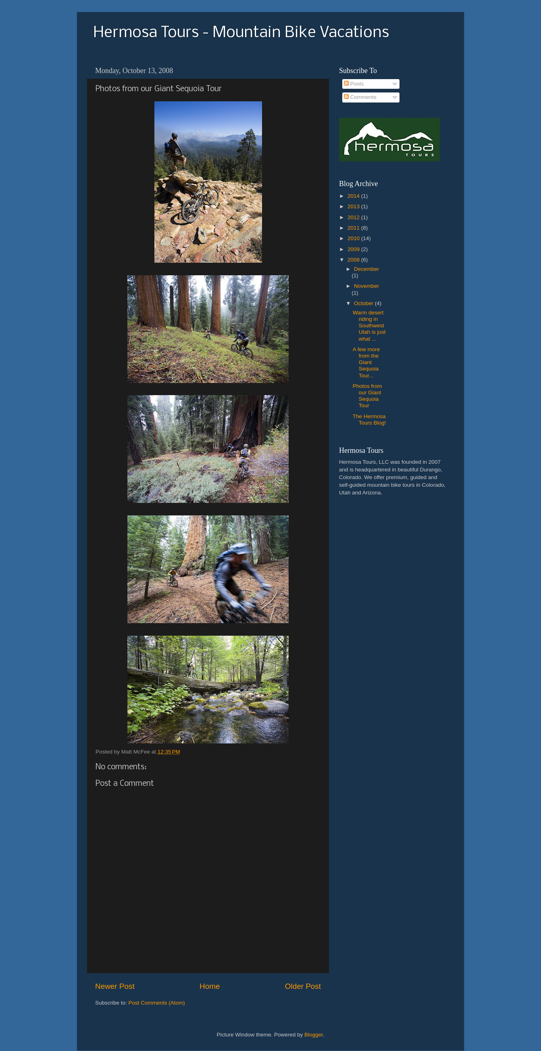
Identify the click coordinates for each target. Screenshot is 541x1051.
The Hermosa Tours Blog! (369, 419)
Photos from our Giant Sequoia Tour (367, 396)
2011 (354, 228)
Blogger (313, 1035)
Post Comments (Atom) (157, 1003)
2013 (354, 206)
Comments (360, 97)
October (364, 303)
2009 (354, 249)
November (366, 286)
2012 (354, 217)
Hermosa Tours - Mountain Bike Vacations (241, 33)
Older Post (303, 986)
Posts (354, 84)
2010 (354, 238)
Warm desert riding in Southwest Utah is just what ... (369, 326)
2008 (354, 260)
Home (210, 986)
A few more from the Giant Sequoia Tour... (366, 362)
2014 (354, 196)
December (366, 269)
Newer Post (115, 986)
